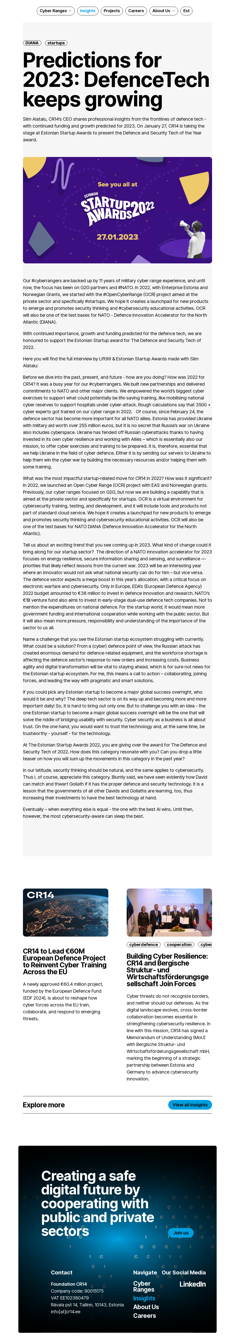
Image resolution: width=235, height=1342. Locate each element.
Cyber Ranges (56, 11)
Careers (136, 10)
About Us (164, 11)
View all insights (190, 1105)
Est (186, 10)
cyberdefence (143, 944)
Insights (87, 10)
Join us (181, 1233)
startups (56, 42)
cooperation (179, 944)
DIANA (32, 42)
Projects (112, 10)
